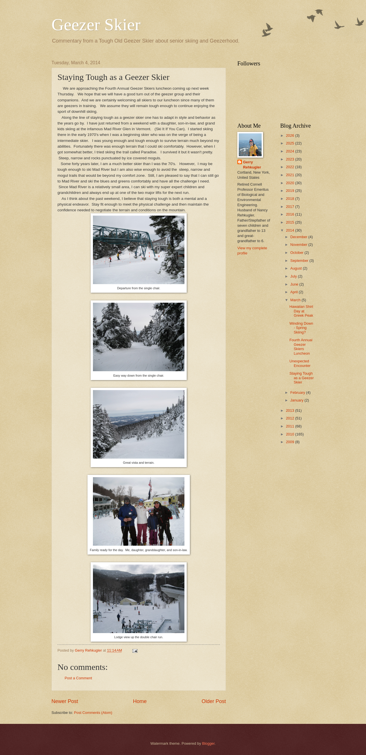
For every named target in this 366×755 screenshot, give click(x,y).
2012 (290, 418)
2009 (290, 442)
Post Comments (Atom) (93, 712)
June (294, 284)
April (294, 292)
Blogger (208, 743)
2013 (290, 410)
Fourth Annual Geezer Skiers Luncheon (300, 346)
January (297, 400)
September (299, 260)
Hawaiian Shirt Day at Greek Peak (301, 311)
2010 (290, 434)
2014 (290, 230)
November (299, 244)
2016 (290, 214)
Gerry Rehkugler (252, 164)
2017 (290, 206)
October (297, 252)
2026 (290, 135)
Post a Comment (78, 678)
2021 (290, 175)
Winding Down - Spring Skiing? (301, 327)
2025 (290, 143)
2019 (290, 190)
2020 (290, 183)
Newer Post (64, 701)
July (294, 276)
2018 (290, 198)
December (299, 237)
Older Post (214, 701)
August (296, 268)
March (295, 300)
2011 (290, 426)
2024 (290, 151)
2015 (290, 222)
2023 (290, 159)
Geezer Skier (95, 24)
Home (140, 701)
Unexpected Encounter (300, 363)
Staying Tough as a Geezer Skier (301, 377)
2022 (290, 167)
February (298, 392)
